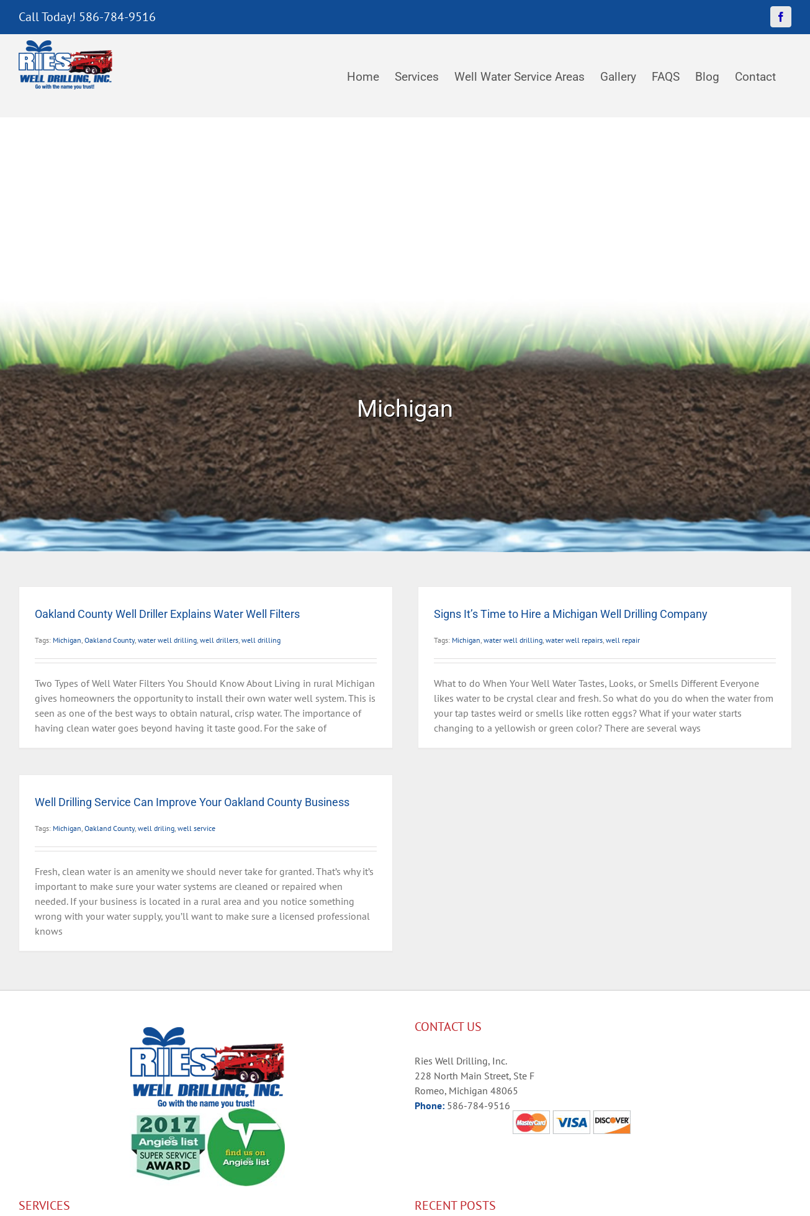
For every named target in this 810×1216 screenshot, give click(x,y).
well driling (156, 828)
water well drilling (167, 640)
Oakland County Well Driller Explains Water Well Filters (167, 613)
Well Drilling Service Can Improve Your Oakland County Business (192, 802)
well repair (623, 640)
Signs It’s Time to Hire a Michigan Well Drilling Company (571, 613)
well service (196, 828)
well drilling (261, 640)
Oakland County (109, 640)
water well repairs (574, 640)
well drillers (219, 640)
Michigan (67, 640)
